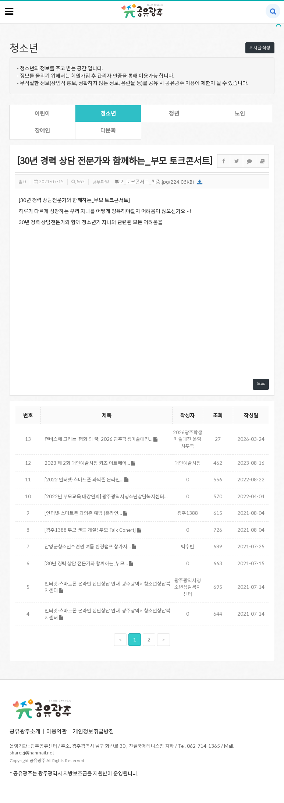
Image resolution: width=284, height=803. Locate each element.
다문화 (108, 130)
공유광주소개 (25, 731)
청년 (174, 113)
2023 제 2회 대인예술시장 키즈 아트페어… (90, 463)
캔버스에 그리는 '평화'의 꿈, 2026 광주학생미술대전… (101, 439)
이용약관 (56, 731)
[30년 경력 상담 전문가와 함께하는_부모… (89, 563)
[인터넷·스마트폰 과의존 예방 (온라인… (86, 513)
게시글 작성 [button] (259, 47)
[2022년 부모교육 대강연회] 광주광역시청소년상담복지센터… (106, 496)
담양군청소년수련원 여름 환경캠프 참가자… (90, 546)
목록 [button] (261, 384)
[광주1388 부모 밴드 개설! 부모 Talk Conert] (93, 530)
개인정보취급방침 (93, 731)
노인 (240, 113)
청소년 (108, 113)
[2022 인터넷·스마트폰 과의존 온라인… (86, 479)
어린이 (42, 113)
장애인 (42, 130)
